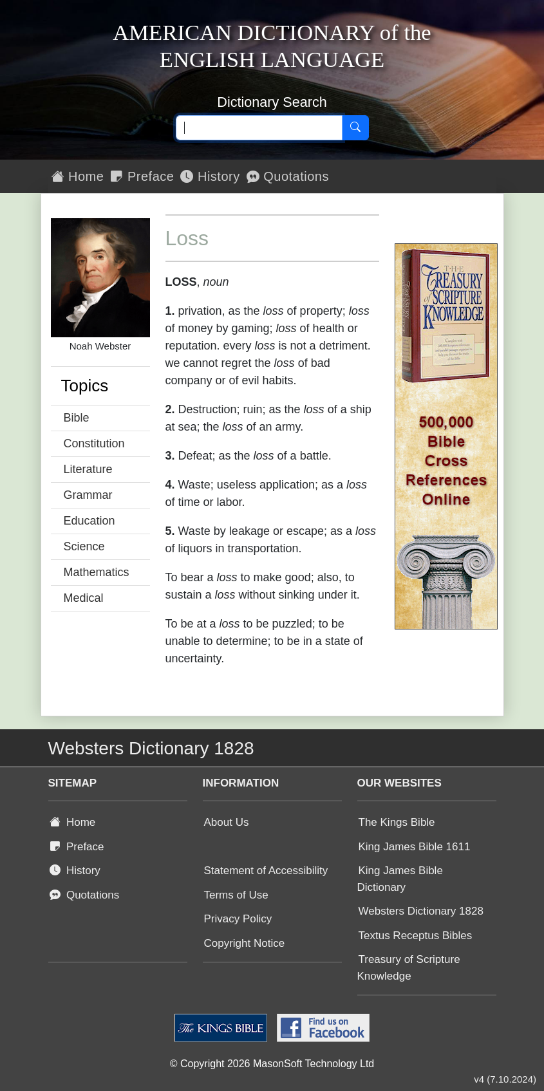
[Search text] (259, 128)
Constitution (94, 443)
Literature (88, 469)
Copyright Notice (244, 943)
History (209, 176)
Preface (142, 176)
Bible (76, 417)
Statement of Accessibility (266, 870)
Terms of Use (236, 895)
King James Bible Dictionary (400, 878)
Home (78, 176)
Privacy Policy (238, 919)
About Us (226, 822)
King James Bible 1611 (415, 847)
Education (89, 520)
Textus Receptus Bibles (416, 935)
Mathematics (96, 572)
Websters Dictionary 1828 (421, 911)
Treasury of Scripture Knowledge (408, 967)
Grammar (88, 495)
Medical (84, 598)
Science (84, 546)
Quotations (288, 176)
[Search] (355, 128)
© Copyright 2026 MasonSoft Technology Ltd (272, 1063)
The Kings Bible (397, 822)
